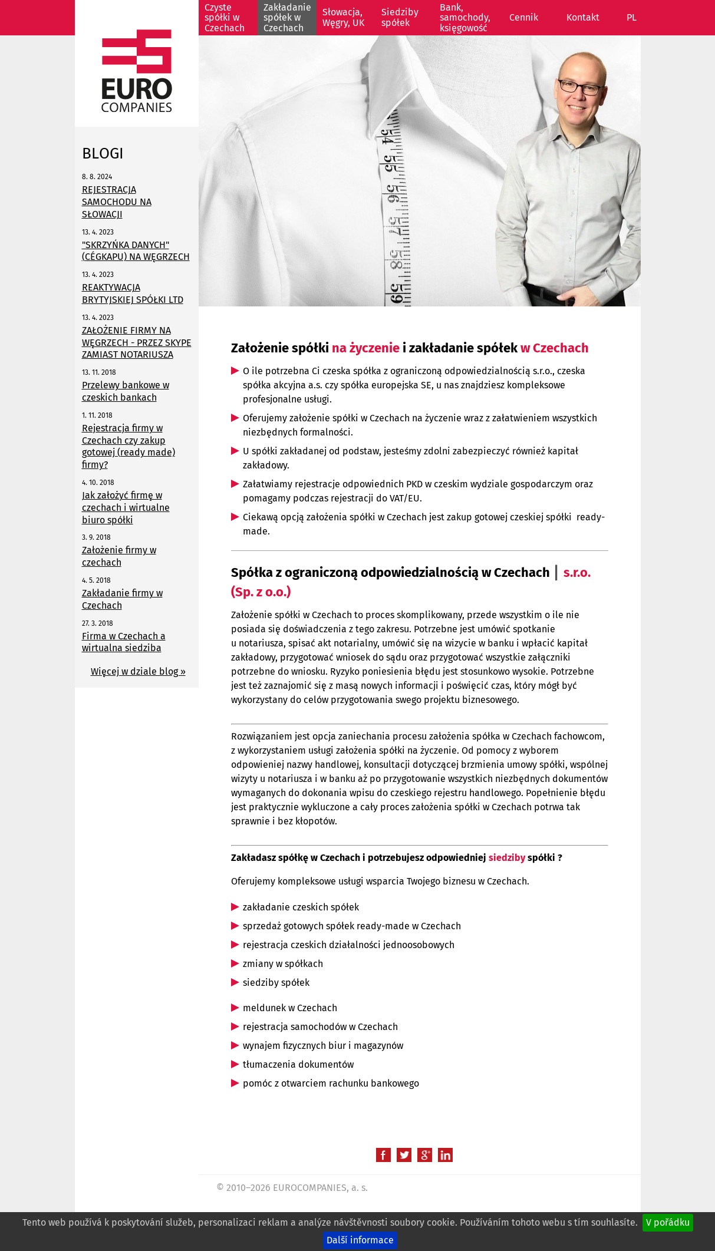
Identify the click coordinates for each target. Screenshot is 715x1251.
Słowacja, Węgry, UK (343, 17)
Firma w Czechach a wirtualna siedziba (124, 642)
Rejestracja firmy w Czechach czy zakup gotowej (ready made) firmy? (128, 446)
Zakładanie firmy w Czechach (122, 599)
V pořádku (668, 1222)
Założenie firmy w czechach (119, 556)
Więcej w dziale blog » (138, 671)
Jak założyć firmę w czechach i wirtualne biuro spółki (126, 508)
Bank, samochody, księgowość (465, 18)
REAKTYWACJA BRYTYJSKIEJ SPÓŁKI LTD (132, 293)
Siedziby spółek (400, 17)
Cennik (523, 17)
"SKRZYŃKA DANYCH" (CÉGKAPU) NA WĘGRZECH (136, 251)
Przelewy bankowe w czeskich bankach (125, 391)
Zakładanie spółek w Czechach (287, 18)
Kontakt (582, 17)
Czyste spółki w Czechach (225, 18)
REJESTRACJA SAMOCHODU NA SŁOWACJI (116, 202)
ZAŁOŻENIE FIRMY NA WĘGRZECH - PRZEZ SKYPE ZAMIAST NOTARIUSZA (137, 343)
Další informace (360, 1240)
